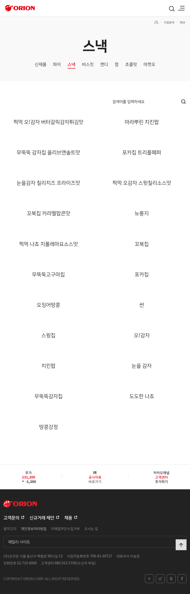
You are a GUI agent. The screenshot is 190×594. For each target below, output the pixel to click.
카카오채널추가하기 (161, 477)
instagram (160, 578)
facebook (182, 578)
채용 (68, 517)
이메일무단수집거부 (65, 528)
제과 (182, 22)
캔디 (104, 64)
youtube (149, 578)
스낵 (71, 64)
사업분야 (169, 22)
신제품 (41, 64)
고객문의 (11, 517)
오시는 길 (91, 528)
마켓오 (149, 64)
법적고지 (9, 528)
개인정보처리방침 (34, 528)
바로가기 (95, 478)
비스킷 (88, 64)
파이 (57, 64)
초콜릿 (131, 64)
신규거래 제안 (41, 517)
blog (171, 578)
